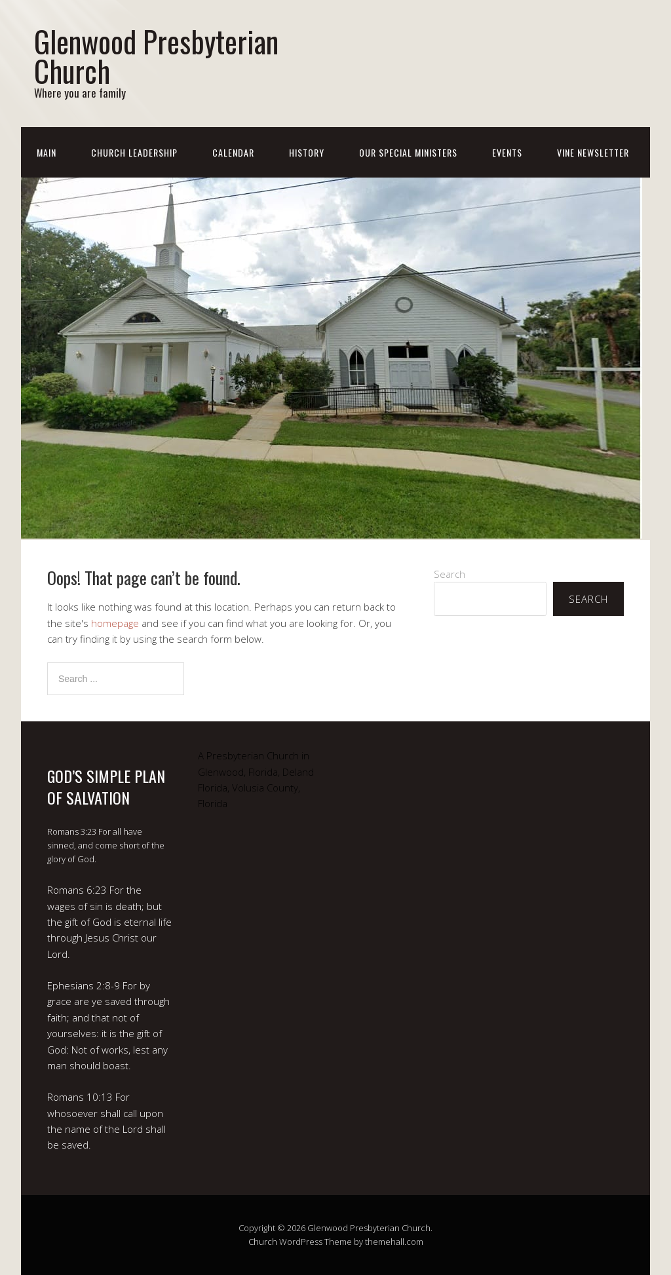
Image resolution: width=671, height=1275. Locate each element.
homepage (115, 623)
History (306, 152)
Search (449, 573)
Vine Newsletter (593, 152)
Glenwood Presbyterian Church (156, 55)
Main (46, 152)
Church (262, 1241)
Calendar (233, 152)
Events (507, 152)
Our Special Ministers (408, 152)
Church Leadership (134, 152)
